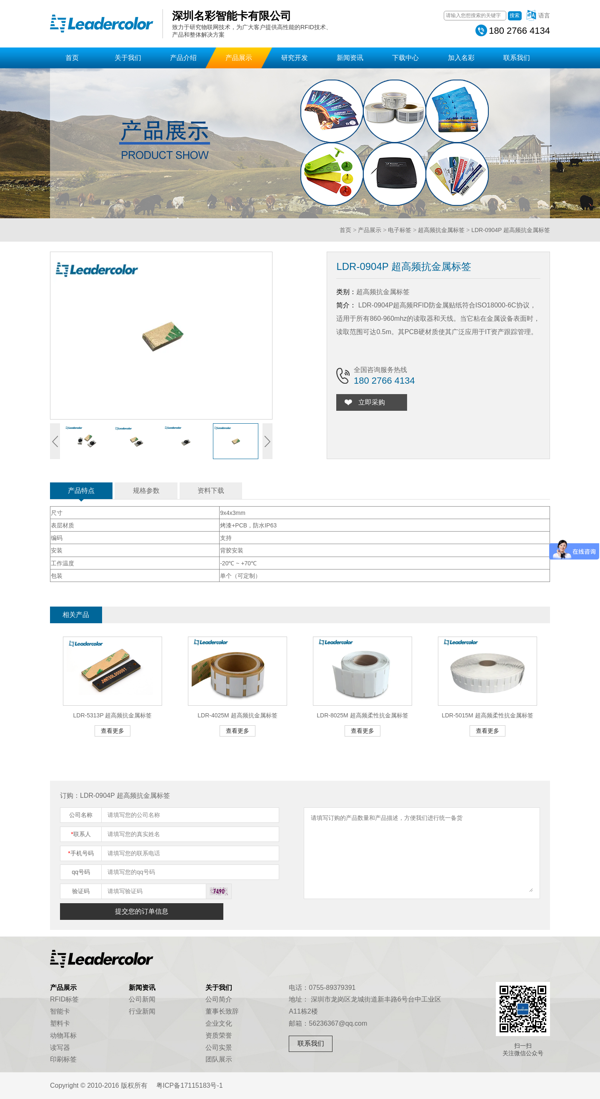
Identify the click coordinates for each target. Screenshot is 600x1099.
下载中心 (405, 57)
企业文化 (218, 1023)
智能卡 (60, 1011)
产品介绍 (183, 57)
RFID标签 (64, 999)
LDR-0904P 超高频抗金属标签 (510, 230)
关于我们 (128, 57)
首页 (72, 57)
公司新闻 (142, 999)
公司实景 (218, 1047)
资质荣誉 (218, 1035)
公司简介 (218, 999)
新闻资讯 (350, 57)
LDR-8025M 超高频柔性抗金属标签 (362, 715)
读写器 (60, 1047)
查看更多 (112, 730)
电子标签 (399, 230)
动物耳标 (63, 1035)
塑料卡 (60, 1023)
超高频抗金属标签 (441, 230)
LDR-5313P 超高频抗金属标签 (112, 715)
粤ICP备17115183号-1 (189, 1085)
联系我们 (516, 57)
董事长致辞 (222, 1011)
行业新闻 (142, 1011)
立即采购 (371, 402)
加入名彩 (461, 57)
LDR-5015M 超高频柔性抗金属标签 (487, 715)
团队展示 (218, 1059)
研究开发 (294, 57)
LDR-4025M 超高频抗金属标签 (237, 715)
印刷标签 (63, 1059)
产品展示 (238, 57)
